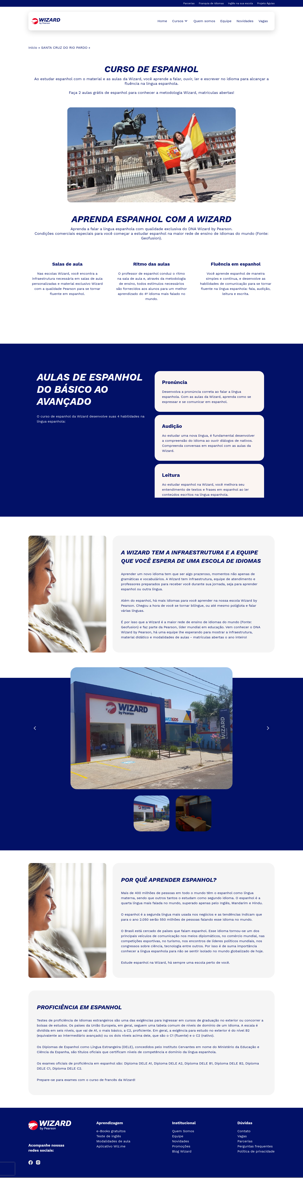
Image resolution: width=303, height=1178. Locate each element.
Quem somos (204, 21)
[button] (151, 813)
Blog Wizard (181, 1151)
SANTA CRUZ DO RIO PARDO (64, 48)
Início (32, 48)
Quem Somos (183, 1131)
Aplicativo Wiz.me (110, 1146)
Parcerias (189, 3)
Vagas (263, 21)
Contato (243, 1131)
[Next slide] (267, 728)
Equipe (225, 21)
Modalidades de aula (113, 1141)
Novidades (245, 21)
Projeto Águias (266, 3)
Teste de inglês (108, 1136)
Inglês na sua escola (240, 3)
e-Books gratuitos (111, 1131)
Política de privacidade (256, 1151)
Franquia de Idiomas (211, 3)
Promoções (181, 1146)
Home (162, 21)
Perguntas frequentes (255, 1146)
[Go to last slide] (35, 728)
